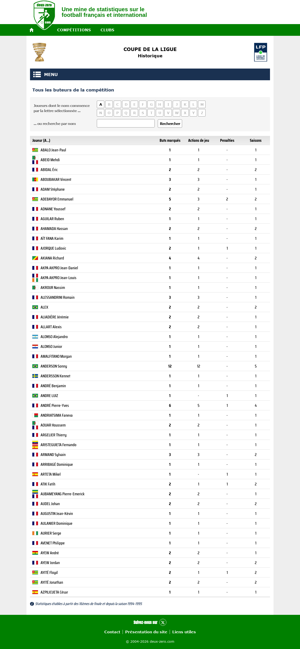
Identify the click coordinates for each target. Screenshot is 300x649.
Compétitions (74, 30)
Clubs (107, 30)
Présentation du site (146, 632)
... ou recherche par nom (55, 123)
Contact (112, 632)
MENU (37, 74)
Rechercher (170, 123)
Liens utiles (184, 632)
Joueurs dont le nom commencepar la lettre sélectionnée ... (62, 108)
